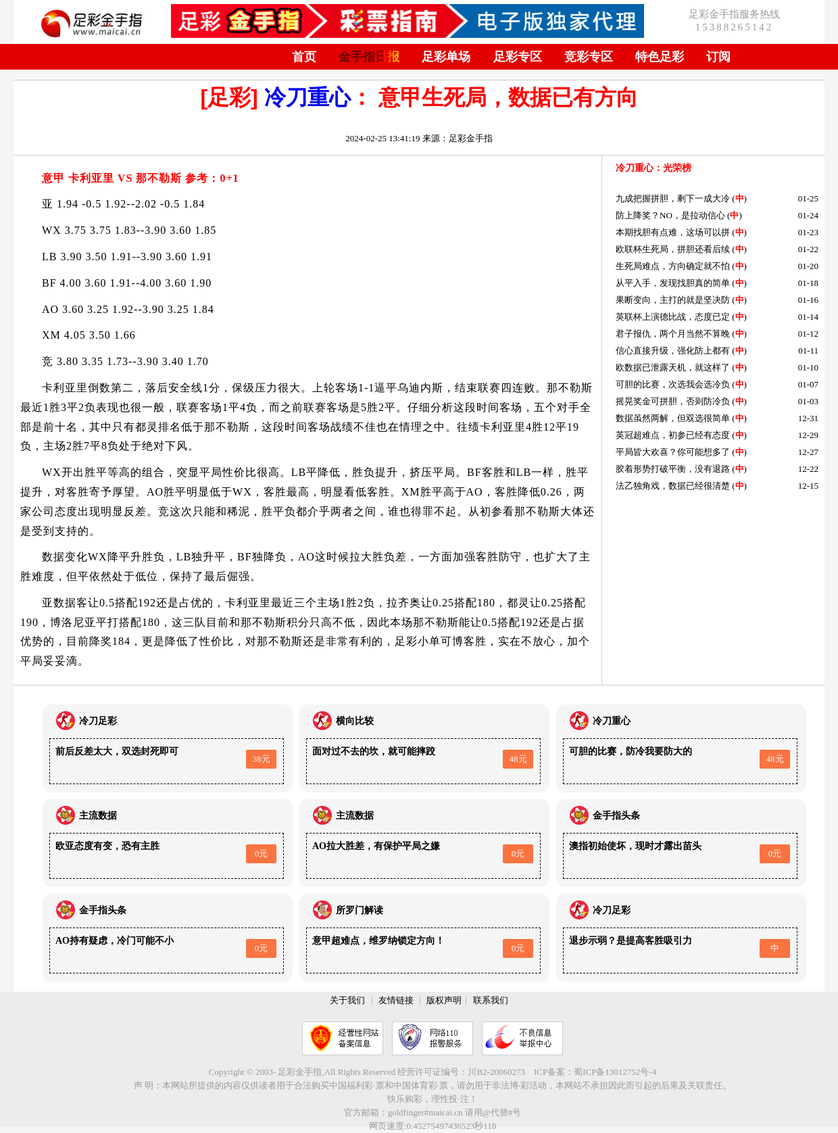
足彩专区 (517, 57)
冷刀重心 (307, 97)
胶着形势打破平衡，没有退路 (673, 469)
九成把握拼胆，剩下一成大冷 (673, 198)
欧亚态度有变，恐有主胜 (107, 846)
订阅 (718, 57)
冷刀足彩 (98, 721)
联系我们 (490, 1000)
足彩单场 (446, 57)
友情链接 (396, 1000)
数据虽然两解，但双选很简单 (673, 418)
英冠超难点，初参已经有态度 (673, 435)
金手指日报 (369, 57)
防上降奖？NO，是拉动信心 (670, 215)
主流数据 (98, 816)
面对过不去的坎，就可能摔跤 (373, 751)
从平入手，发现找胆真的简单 (673, 283)
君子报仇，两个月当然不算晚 (673, 334)
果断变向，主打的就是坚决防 (673, 300)
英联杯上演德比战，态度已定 (673, 317)
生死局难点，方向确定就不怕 (673, 266)
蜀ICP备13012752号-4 (615, 1072)
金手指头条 (616, 816)
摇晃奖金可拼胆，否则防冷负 (673, 401)
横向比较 (355, 721)
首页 (304, 57)
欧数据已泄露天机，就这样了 (673, 367)
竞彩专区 (588, 57)
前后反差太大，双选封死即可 (116, 751)
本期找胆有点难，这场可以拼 (673, 232)
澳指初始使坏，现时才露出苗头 (635, 846)
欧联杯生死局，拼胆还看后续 (673, 249)
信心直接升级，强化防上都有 (673, 350)
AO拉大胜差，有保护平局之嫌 (376, 846)
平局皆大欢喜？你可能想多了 (673, 452)
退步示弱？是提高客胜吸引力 (630, 941)
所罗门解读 (359, 910)
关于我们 (347, 1000)
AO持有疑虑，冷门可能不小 (114, 941)
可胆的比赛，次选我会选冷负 (673, 384)
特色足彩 (659, 57)
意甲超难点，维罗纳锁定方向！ (378, 941)
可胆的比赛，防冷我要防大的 (630, 751)
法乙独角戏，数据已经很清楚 (673, 486)
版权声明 (444, 1000)
